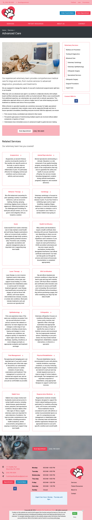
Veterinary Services (71, 45)
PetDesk (73, 2)
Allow (74, 513)
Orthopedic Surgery (74, 71)
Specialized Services (74, 75)
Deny (74, 517)
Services (10, 24)
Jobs (79, 2)
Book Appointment (83, 13)
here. (58, 518)
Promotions (86, 2)
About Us (61, 24)
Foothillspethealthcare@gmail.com (17, 476)
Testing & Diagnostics (73, 54)
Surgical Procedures (72, 84)
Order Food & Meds (67, 13)
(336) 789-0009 (38, 131)
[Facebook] (76, 101)
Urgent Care (69, 88)
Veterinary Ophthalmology (76, 67)
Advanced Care (70, 58)
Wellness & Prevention (73, 50)
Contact (81, 24)
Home (4, 30)
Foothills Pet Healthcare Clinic (45, 510)
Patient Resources (35, 24)
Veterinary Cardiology (74, 62)
